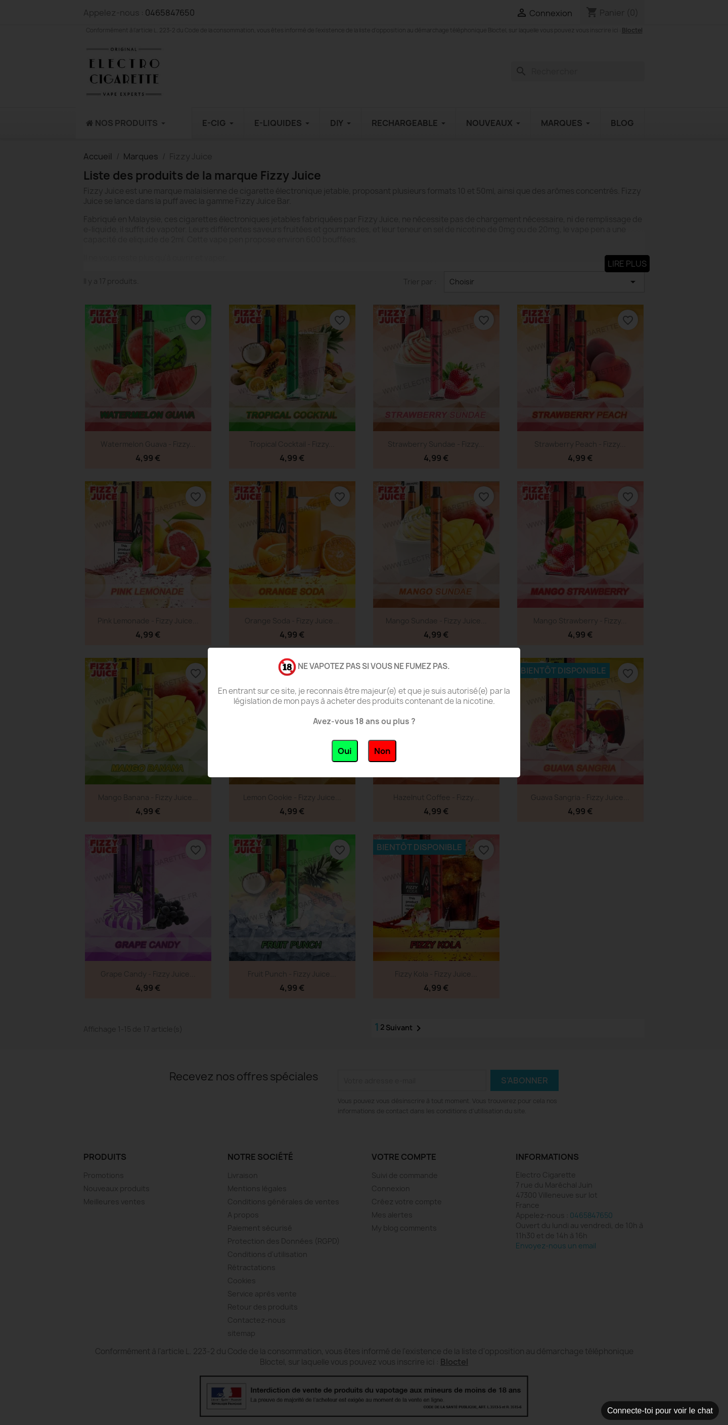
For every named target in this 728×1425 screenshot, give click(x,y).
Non (382, 751)
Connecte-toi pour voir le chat (660, 1410)
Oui (345, 751)
